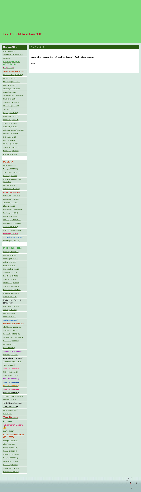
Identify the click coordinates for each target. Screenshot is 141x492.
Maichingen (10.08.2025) (11, 151)
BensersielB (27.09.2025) (11, 116)
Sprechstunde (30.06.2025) (11, 172)
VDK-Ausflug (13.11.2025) (11, 82)
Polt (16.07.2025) (8, 431)
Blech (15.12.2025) (9, 444)
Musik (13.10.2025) (9, 99)
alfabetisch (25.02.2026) (10, 461)
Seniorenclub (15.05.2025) (11, 334)
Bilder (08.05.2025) (9, 344)
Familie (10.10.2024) (9, 400)
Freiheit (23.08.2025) (9, 137)
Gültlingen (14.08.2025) (10, 144)
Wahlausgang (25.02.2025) (11, 196)
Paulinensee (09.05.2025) (11, 341)
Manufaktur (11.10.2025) (11, 102)
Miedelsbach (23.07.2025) (11, 269)
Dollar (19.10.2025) (9, 165)
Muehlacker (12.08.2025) (11, 147)
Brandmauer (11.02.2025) (11, 199)
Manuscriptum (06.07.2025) (12, 290)
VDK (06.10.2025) (9, 109)
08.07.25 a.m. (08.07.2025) (11, 283)
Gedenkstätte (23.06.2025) (11, 189)
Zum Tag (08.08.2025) (10, 154)
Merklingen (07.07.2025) (11, 286)
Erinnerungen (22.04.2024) (11, 241)
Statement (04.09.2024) (10, 227)
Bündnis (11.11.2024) (10, 216)
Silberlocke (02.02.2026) (11, 454)
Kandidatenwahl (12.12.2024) (12, 209)
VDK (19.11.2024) (9, 365)
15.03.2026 (6, 58)
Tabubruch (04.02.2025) (10, 202)
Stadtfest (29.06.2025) (10, 297)
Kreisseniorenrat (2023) (10, 410)
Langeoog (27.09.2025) (10, 113)
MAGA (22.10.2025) (9, 92)
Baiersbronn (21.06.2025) (11, 306)
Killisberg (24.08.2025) (10, 133)
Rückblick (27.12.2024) (10, 355)
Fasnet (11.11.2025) (9, 85)
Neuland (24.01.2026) (10, 451)
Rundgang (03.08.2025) (10, 255)
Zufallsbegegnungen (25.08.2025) (13, 130)
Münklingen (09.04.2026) (11, 468)
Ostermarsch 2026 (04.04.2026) (13, 55)
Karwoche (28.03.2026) (10, 465)
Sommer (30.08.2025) (10, 123)
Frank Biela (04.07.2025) (11, 293)
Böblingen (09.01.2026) (10, 447)
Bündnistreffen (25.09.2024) (12, 223)
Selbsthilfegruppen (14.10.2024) (13, 396)
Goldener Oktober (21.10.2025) (13, 95)
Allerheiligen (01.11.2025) (11, 89)
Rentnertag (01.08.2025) (10, 259)
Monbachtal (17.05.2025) (11, 330)
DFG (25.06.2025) (9, 185)
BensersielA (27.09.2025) (11, 120)
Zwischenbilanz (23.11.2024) (12, 362)
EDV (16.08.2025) (9, 140)
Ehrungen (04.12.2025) (10, 441)
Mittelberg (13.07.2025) (10, 272)
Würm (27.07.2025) (9, 265)
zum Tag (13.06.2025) (10, 310)
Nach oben (34, 63)
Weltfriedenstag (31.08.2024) (12, 230)
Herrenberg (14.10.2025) (10, 252)
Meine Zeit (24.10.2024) (10, 375)
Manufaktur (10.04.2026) (11, 472)
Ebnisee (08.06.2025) (9, 317)
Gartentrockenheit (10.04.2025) (13, 337)
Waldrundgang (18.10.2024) (12, 220)
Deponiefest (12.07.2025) (11, 276)
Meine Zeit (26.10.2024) (10, 372)
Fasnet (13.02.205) (9, 348)
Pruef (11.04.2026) (9, 51)
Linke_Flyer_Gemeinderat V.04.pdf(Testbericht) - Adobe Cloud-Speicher (62, 57)
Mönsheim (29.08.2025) (10, 127)
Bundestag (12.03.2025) (10, 176)
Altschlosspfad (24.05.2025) (12, 327)
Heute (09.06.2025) (9, 313)
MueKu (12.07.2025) (9, 279)
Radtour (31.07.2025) (10, 262)
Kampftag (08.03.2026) (10, 458)
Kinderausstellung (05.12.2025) (13, 75)
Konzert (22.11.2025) (9, 78)
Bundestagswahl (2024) (10, 213)
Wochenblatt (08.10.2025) (11, 106)
